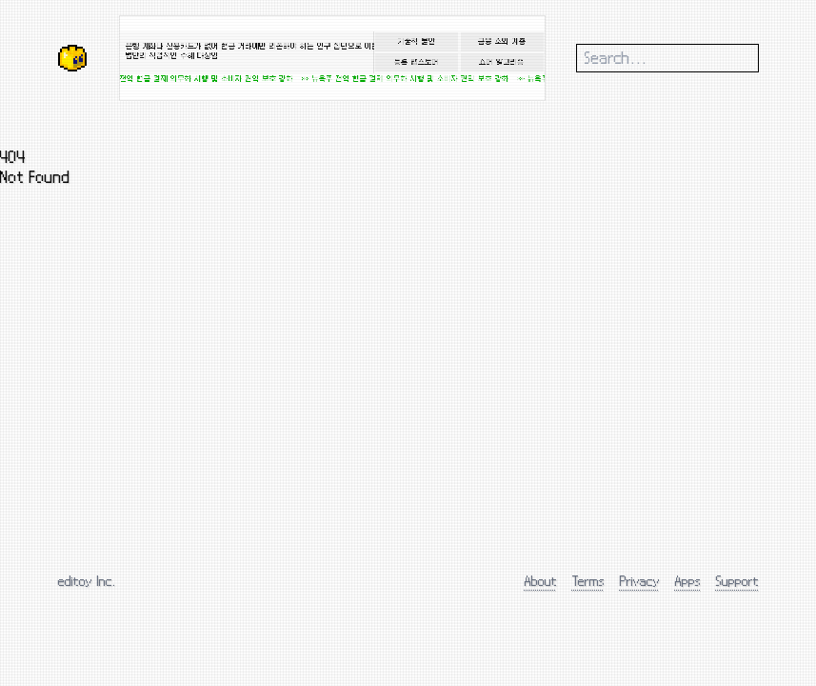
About (541, 581)
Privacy (640, 581)
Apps (688, 581)
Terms (588, 581)
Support (737, 581)
